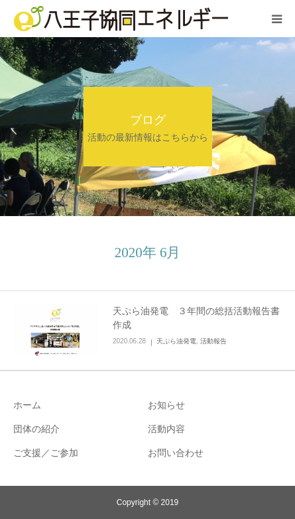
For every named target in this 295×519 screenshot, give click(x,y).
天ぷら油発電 (176, 341)
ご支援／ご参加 (45, 452)
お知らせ (166, 405)
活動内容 (166, 429)
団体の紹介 (36, 429)
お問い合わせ (176, 452)
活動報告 (213, 341)
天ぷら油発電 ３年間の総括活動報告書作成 (196, 318)
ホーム (27, 405)
